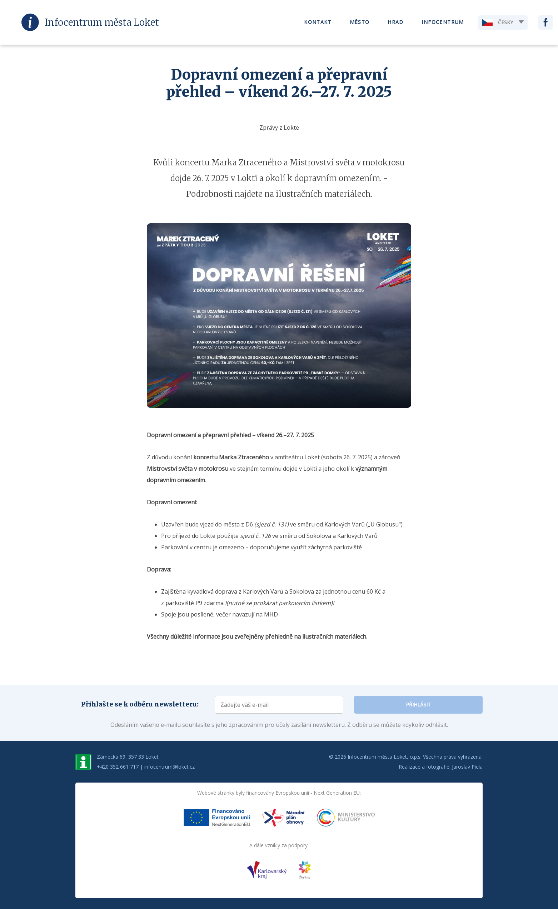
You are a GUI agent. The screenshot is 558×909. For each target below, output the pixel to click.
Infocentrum (443, 22)
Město (360, 22)
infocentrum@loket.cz (169, 766)
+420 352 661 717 (118, 766)
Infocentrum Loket (102, 22)
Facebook (545, 22)
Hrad (396, 22)
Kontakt (318, 22)
